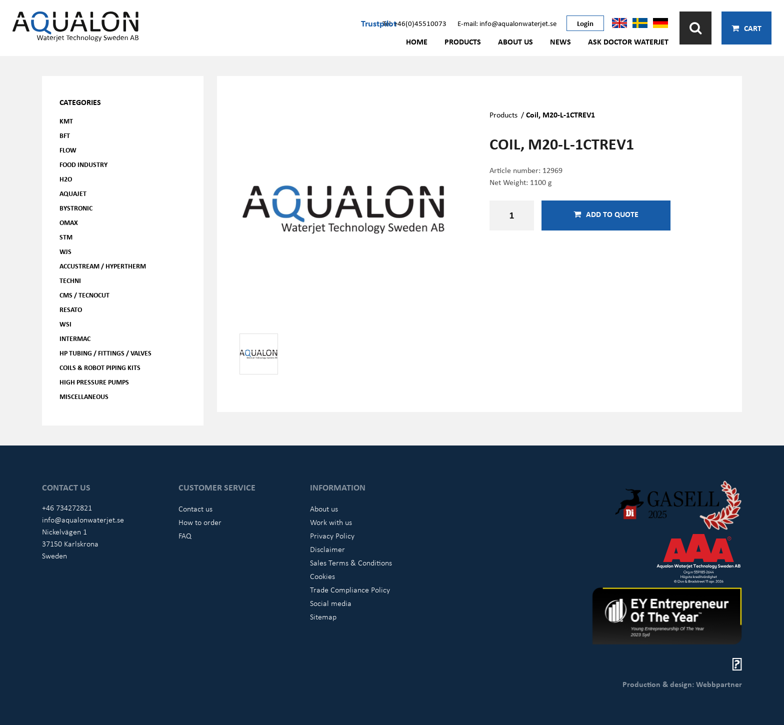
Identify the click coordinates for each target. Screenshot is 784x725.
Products (462, 41)
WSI (66, 323)
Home (417, 41)
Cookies (322, 576)
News (560, 41)
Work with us (331, 522)
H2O (66, 179)
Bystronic (76, 207)
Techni (70, 280)
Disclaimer (327, 549)
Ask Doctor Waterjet (628, 41)
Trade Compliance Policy (350, 589)
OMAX (69, 222)
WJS (66, 251)
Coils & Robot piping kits (100, 367)
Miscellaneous (84, 396)
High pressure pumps (94, 381)
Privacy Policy (332, 535)
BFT (65, 135)
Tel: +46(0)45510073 (414, 23)
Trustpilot (378, 23)
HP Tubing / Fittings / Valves (106, 353)
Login (585, 23)
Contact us (195, 508)
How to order (200, 522)
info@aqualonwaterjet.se (83, 519)
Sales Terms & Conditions (351, 562)
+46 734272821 (67, 507)
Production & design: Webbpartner (682, 684)
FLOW (68, 149)
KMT (66, 121)
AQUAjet (73, 193)
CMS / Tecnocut (85, 295)
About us (515, 41)
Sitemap (323, 616)
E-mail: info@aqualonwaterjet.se (507, 23)
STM (66, 237)
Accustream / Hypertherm (103, 265)
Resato (71, 309)
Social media (331, 603)
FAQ (185, 535)
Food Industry (84, 164)
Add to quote (606, 214)
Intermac (75, 338)
